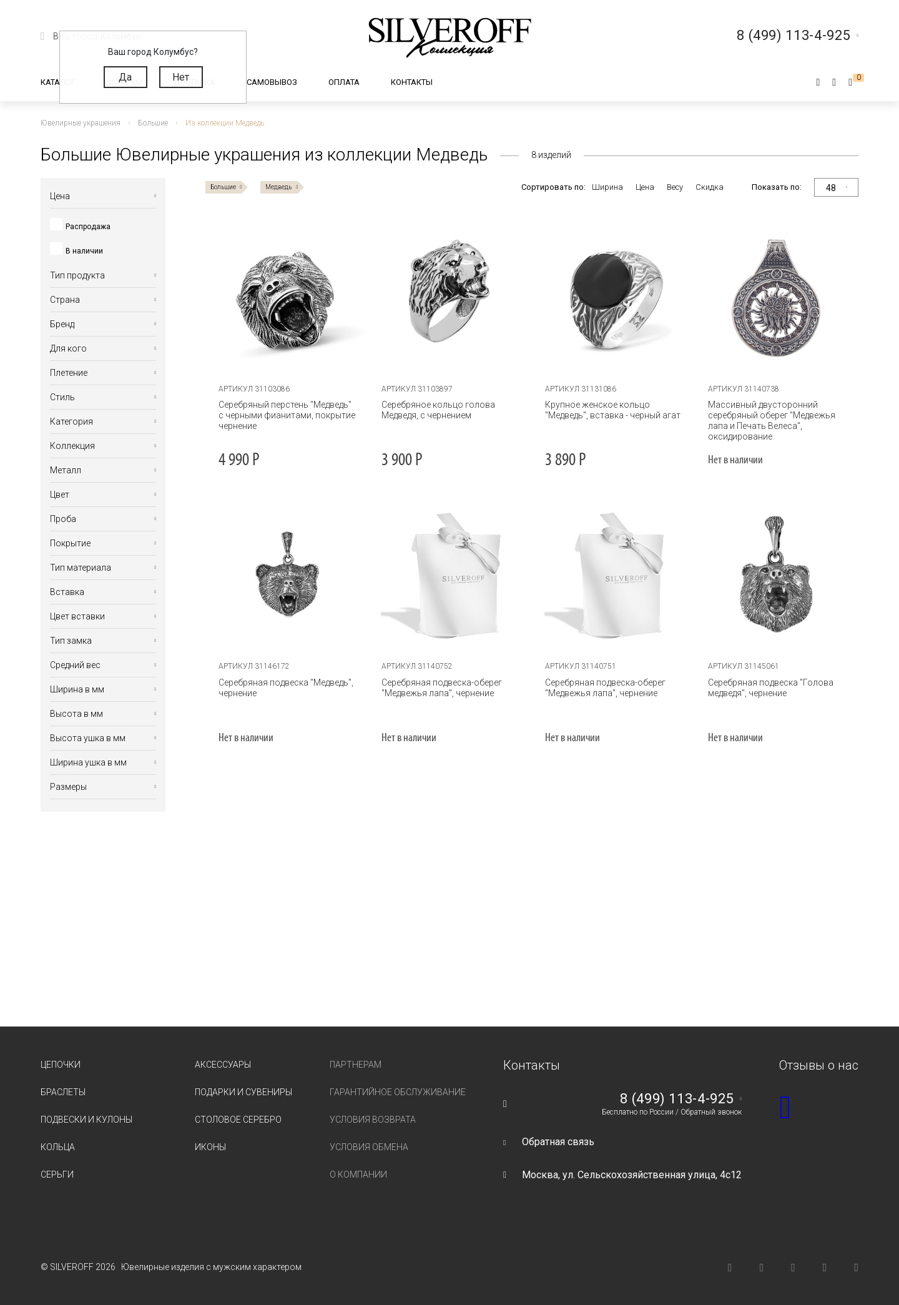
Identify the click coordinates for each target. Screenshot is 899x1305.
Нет (180, 77)
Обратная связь (558, 1142)
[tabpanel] (287, 297)
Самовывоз (272, 82)
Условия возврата (373, 1120)
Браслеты (63, 1092)
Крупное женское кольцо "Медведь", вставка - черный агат (612, 410)
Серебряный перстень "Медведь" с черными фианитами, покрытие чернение (287, 415)
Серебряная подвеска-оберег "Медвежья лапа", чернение (441, 687)
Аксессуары (223, 1065)
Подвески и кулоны (86, 1120)
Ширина (607, 187)
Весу (675, 187)
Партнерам (355, 1065)
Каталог (58, 82)
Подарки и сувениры (243, 1092)
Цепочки (61, 1065)
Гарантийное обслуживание (398, 1092)
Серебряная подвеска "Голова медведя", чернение (770, 687)
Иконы (210, 1147)
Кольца (58, 1147)
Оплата (344, 82)
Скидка (709, 187)
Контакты (412, 82)
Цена (645, 187)
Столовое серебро (238, 1120)
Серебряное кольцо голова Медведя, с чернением (438, 410)
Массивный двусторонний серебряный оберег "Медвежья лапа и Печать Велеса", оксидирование (771, 420)
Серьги (57, 1174)
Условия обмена (369, 1147)
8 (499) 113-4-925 (677, 1098)
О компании (358, 1174)
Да (125, 77)
